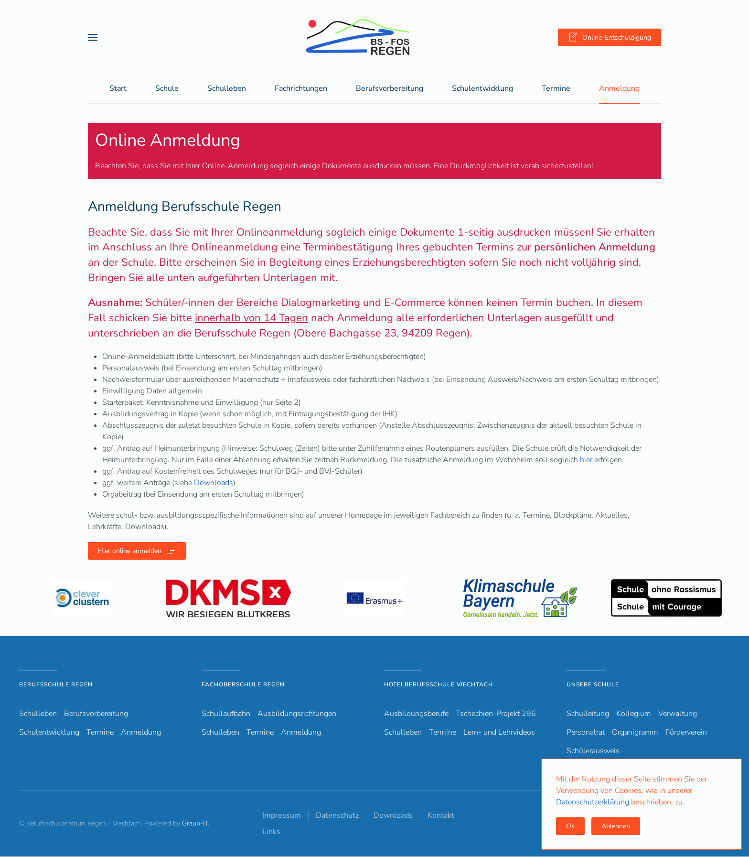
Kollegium (633, 714)
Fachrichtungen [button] (301, 89)
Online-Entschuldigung (609, 37)
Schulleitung (588, 714)
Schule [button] (167, 89)
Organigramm (635, 732)
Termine (556, 89)
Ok (570, 826)
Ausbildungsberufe (416, 714)
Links (271, 832)
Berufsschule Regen (56, 685)
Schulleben (226, 89)
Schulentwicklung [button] (482, 89)
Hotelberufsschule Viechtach (438, 685)
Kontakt (441, 816)
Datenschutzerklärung (593, 802)
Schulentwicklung (49, 732)
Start (118, 89)
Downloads (213, 483)
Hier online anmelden (137, 551)
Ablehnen (615, 826)
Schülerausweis (593, 751)
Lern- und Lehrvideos (499, 732)
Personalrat (586, 732)
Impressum (281, 816)
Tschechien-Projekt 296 (496, 714)
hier (586, 460)
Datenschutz (337, 816)
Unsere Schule (593, 685)
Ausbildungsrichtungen (296, 714)
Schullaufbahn (226, 714)
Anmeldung (619, 89)
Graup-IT (195, 823)
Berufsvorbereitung (96, 714)
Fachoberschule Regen (243, 685)
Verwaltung (677, 714)
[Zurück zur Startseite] (374, 37)
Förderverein (686, 732)
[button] (92, 37)
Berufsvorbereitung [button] (389, 89)
